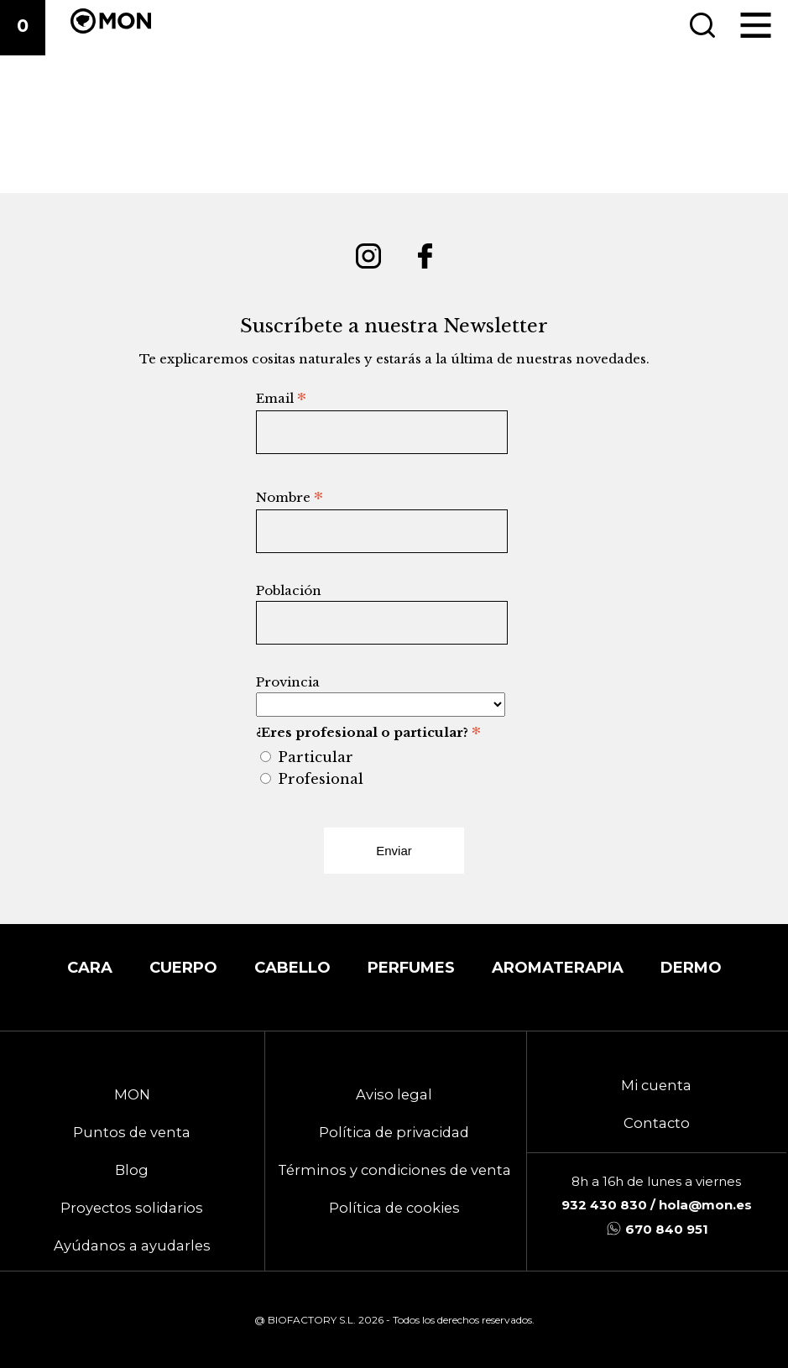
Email (281, 398)
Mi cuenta (656, 1085)
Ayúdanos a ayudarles (132, 1245)
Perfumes (411, 967)
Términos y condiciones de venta (394, 1170)
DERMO (691, 967)
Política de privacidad (394, 1132)
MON (132, 1094)
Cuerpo (183, 967)
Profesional (320, 778)
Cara (89, 967)
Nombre (289, 497)
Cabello (292, 967)
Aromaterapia (558, 967)
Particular (315, 757)
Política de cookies (394, 1207)
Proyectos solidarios (131, 1207)
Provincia (288, 682)
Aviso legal (394, 1094)
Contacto (657, 1123)
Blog (132, 1170)
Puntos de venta (131, 1132)
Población (288, 590)
